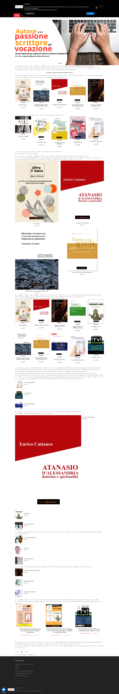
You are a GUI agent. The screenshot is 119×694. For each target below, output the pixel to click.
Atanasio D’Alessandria (82, 223)
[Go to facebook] (4, 689)
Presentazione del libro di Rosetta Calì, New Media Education (29, 630)
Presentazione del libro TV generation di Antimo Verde (89, 630)
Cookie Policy (26, 691)
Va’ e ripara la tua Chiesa (30, 537)
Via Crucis (26, 548)
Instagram (26, 652)
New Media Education (29, 382)
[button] (94, 3)
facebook (17, 652)
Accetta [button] (90, 13)
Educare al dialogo (28, 524)
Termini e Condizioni (36, 691)
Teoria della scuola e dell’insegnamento (82, 272)
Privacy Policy (18, 691)
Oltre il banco (36, 223)
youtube (22, 652)
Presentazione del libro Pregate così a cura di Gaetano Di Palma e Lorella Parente (59, 630)
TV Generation (27, 393)
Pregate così (27, 513)
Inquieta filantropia (29, 581)
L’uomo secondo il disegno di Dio (32, 570)
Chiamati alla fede (28, 558)
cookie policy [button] (35, 8)
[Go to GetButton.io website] (3, 692)
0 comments (36, 635)
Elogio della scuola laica (30, 591)
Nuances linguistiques (29, 403)
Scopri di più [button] (30, 13)
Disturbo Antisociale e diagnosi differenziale (36, 291)
